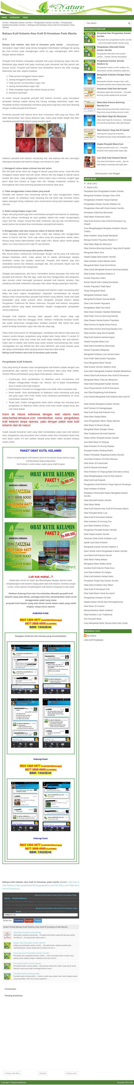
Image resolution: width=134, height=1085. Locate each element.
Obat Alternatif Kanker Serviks (97, 500)
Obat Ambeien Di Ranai (94, 488)
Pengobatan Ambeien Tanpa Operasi (101, 200)
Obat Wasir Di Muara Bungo (97, 425)
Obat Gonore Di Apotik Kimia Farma (100, 324)
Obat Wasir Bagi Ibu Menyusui (112, 116)
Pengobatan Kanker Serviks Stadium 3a (102, 204)
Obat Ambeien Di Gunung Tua (97, 521)
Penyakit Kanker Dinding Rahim (26, 974)
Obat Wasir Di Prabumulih (96, 463)
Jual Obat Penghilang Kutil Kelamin (100, 392)
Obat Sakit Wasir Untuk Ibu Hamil (99, 593)
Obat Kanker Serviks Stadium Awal (100, 367)
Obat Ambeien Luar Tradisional (98, 614)
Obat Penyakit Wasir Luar (95, 513)
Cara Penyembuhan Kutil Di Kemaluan (101, 388)
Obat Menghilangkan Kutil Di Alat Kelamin (103, 476)
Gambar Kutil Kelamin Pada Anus (99, 568)
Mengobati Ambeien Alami (96, 295)
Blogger (116, 173)
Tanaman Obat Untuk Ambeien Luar (100, 538)
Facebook (18, 921)
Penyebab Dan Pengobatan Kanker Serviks (31, 953)
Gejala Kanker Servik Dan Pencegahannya (103, 602)
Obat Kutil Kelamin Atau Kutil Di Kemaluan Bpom (106, 508)
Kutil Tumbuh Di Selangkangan (98, 408)
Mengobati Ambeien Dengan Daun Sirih (102, 195)
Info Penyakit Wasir (93, 619)
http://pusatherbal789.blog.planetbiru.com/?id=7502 (39, 885)
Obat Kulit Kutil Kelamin (95, 480)
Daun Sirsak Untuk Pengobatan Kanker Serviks (105, 551)
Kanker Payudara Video (95, 278)
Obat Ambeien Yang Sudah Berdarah (101, 235)
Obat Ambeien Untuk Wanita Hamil (100, 261)
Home (4, 17)
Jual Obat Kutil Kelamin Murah (112, 158)
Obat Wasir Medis (92, 504)
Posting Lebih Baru (12, 1074)
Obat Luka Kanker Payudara (97, 303)
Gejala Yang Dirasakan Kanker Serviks (29, 943)
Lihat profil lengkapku (93, 640)
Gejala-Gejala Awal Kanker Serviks (100, 257)
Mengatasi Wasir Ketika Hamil (97, 564)
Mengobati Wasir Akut (94, 252)
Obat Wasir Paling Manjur (95, 559)
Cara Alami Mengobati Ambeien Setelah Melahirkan (107, 371)
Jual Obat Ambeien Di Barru (96, 525)
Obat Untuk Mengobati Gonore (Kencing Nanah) (106, 269)
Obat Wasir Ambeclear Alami (97, 217)
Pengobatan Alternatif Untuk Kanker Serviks (104, 208)
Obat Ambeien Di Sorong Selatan (99, 446)
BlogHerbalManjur (19, 898)
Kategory (15, 17)
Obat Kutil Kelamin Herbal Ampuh (99, 337)
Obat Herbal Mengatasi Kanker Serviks (102, 404)
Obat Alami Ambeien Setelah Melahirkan (102, 312)
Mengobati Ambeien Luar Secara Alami (102, 354)
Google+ (29, 921)
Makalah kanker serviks (21, 22)
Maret (89, 187)
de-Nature (91, 636)
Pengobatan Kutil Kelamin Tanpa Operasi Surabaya (107, 484)
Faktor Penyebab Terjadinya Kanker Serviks (104, 455)
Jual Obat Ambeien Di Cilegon (97, 572)
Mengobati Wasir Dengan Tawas (98, 429)
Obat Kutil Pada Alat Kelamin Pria (99, 412)
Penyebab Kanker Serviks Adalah (27, 964)
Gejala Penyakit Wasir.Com (110, 144)
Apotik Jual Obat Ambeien (96, 542)
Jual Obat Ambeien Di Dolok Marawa (101, 459)
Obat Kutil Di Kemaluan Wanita (98, 517)
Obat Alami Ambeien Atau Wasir (98, 585)
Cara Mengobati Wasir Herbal (97, 363)
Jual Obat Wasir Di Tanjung (96, 442)
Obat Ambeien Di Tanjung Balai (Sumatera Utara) (106, 472)
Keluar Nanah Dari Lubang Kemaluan (101, 282)
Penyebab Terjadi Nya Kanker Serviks (101, 580)
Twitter (38, 921)
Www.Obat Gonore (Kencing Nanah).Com (103, 329)
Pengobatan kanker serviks (46, 22)
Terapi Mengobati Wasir (94, 291)
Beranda (42, 1074)
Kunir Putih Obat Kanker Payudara (99, 358)
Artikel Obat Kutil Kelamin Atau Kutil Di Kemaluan (106, 375)
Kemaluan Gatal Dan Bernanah (112, 88)
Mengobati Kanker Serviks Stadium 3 (101, 547)
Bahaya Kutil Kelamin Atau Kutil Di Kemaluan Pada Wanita (39, 33)
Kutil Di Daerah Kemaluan (96, 467)
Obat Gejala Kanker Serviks (96, 534)
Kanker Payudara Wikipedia (96, 350)
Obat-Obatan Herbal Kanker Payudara (101, 320)
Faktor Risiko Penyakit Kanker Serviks (101, 438)
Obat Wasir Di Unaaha (94, 606)
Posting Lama (71, 1074)
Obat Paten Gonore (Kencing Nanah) (101, 316)
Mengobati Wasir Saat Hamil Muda (100, 265)
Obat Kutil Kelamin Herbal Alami (98, 576)
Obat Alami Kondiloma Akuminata (27, 933)
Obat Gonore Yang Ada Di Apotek (113, 130)
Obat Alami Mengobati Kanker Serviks (101, 384)
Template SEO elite (125, 1083)
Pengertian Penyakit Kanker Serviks (100, 530)
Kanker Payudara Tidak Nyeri (97, 286)
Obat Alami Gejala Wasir (95, 416)
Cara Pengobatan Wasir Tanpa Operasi (102, 421)
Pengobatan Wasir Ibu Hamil (97, 307)
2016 (89, 183)
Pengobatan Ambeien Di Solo (97, 597)
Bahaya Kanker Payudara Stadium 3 (100, 240)
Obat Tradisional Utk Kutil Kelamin (99, 433)
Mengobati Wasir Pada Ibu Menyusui (101, 380)
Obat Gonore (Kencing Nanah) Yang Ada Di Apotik (107, 248)
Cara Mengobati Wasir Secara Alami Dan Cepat (105, 623)
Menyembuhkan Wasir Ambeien (98, 610)
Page (25, 17)
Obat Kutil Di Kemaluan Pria (97, 589)
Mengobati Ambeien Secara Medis (99, 299)
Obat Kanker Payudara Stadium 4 (99, 274)
